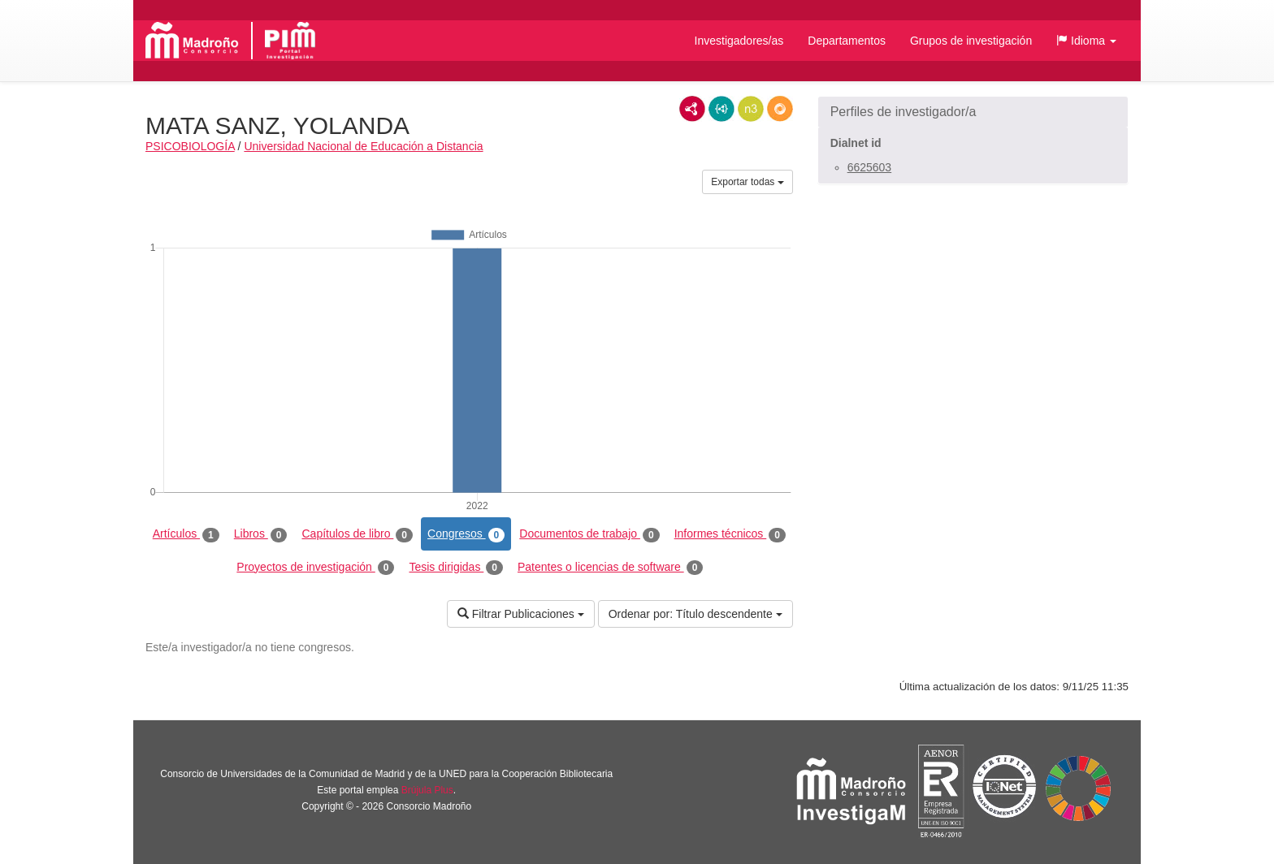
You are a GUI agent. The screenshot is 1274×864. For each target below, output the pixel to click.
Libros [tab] (261, 534)
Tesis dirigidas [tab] (456, 567)
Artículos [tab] (186, 534)
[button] (1086, 40)
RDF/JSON (780, 109)
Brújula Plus (427, 790)
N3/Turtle (751, 109)
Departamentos (847, 40)
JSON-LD (721, 109)
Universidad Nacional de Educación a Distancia (363, 146)
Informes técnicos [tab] (730, 534)
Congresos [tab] (466, 534)
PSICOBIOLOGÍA (190, 146)
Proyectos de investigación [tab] (315, 567)
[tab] (973, 112)
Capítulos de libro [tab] (357, 534)
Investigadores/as (739, 40)
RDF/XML (692, 109)
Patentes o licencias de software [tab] (610, 567)
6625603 (869, 167)
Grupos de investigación (971, 40)
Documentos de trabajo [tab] (589, 534)
